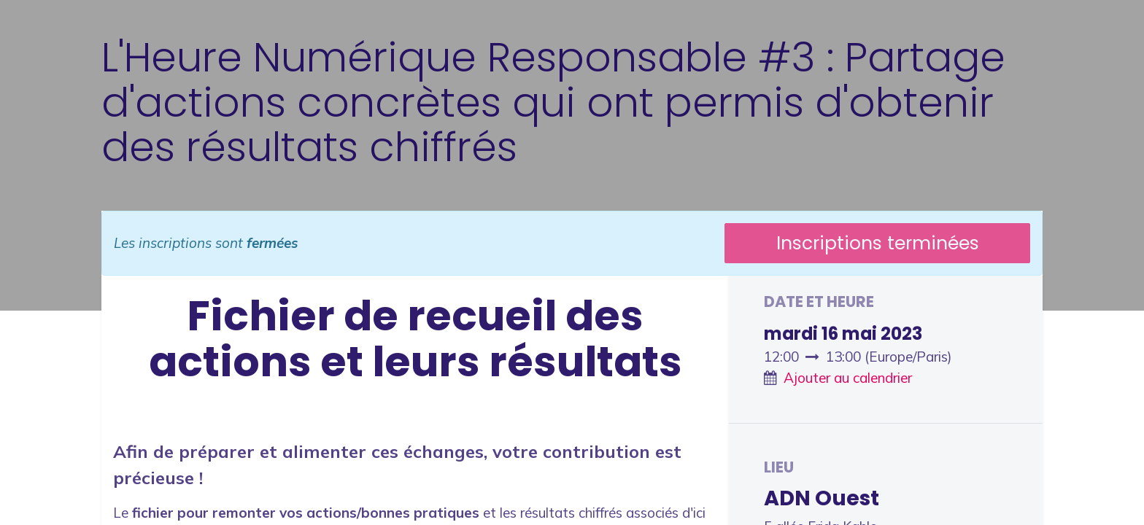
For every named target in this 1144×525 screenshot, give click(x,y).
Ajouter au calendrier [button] (848, 377)
